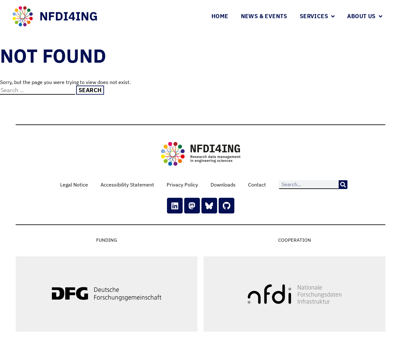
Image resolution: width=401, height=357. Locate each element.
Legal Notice (74, 184)
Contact (257, 184)
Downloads (223, 184)
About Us (364, 16)
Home (219, 16)
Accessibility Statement (127, 184)
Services (317, 16)
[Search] (343, 184)
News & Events (264, 16)
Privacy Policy (182, 184)
